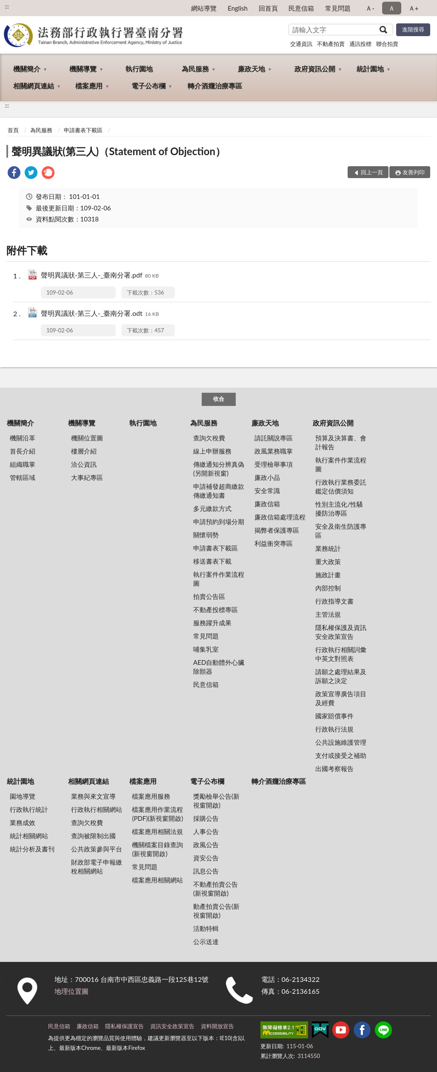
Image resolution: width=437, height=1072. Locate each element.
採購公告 (206, 818)
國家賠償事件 (334, 716)
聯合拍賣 (387, 43)
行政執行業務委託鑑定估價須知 (340, 486)
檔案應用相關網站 (157, 880)
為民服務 (195, 69)
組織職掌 (22, 464)
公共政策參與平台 (96, 849)
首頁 (13, 130)
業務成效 (22, 822)
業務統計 (328, 548)
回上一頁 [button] (372, 172)
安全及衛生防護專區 (340, 530)
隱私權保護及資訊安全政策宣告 (340, 632)
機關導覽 (83, 69)
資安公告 (206, 858)
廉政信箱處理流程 (280, 517)
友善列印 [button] (414, 172)
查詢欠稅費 (209, 438)
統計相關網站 (29, 835)
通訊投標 (360, 43)
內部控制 (328, 588)
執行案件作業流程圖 (218, 578)
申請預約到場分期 (218, 521)
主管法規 (328, 614)
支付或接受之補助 (340, 755)
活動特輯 (206, 928)
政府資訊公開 (314, 69)
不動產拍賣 (331, 43)
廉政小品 (267, 477)
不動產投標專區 (215, 609)
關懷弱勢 (206, 535)
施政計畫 (328, 575)
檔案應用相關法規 (157, 831)
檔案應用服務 (151, 796)
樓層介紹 (84, 451)
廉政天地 (251, 69)
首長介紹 (22, 451)
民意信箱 (301, 8)
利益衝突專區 (273, 543)
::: (7, 6)
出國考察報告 (334, 768)
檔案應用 (89, 86)
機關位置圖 (87, 438)
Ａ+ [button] (413, 8)
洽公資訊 (84, 464)
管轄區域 (22, 477)
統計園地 (370, 69)
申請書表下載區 (83, 130)
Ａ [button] (391, 8)
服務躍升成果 (212, 623)
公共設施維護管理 (340, 742)
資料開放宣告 (217, 1026)
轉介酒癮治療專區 (215, 86)
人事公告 (206, 831)
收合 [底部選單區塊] (218, 398)
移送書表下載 (212, 561)
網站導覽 (204, 8)
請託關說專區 (273, 438)
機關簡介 (26, 69)
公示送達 (206, 941)
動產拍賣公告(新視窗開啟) (216, 910)
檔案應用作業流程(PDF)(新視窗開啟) (157, 813)
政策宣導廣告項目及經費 (340, 698)
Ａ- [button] (370, 8)
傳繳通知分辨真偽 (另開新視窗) (218, 468)
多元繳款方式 (212, 508)
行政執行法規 (334, 729)
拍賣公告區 (209, 596)
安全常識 (267, 490)
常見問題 (338, 8)
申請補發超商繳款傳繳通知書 (218, 490)
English (238, 8)
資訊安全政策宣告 (172, 1026)
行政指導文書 (334, 601)
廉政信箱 (267, 504)
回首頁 (268, 8)
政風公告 (206, 844)
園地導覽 (22, 796)
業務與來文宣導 (93, 796)
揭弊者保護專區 (276, 530)
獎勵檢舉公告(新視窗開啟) (216, 800)
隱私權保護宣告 (124, 1026)
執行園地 (139, 69)
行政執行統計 (29, 809)
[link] (14, 173)
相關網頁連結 (33, 86)
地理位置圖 (71, 991)
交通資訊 (301, 43)
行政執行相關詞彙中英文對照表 (340, 654)
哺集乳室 (206, 649)
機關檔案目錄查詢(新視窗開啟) (157, 849)
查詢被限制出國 (93, 835)
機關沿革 (22, 438)
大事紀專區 (87, 477)
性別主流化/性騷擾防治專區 (339, 508)
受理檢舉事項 (273, 464)
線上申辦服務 (212, 451)
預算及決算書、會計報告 (340, 442)
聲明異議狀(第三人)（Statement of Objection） (118, 151)
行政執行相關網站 (96, 809)
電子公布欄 (148, 86)
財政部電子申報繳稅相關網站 (96, 866)
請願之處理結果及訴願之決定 (340, 676)
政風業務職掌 (273, 451)
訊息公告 (206, 871)
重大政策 (328, 561)
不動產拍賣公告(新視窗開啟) (215, 888)
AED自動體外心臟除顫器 (218, 666)
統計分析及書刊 (32, 849)
